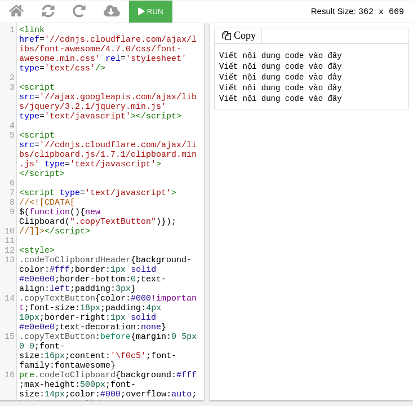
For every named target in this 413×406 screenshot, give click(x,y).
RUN (150, 11)
